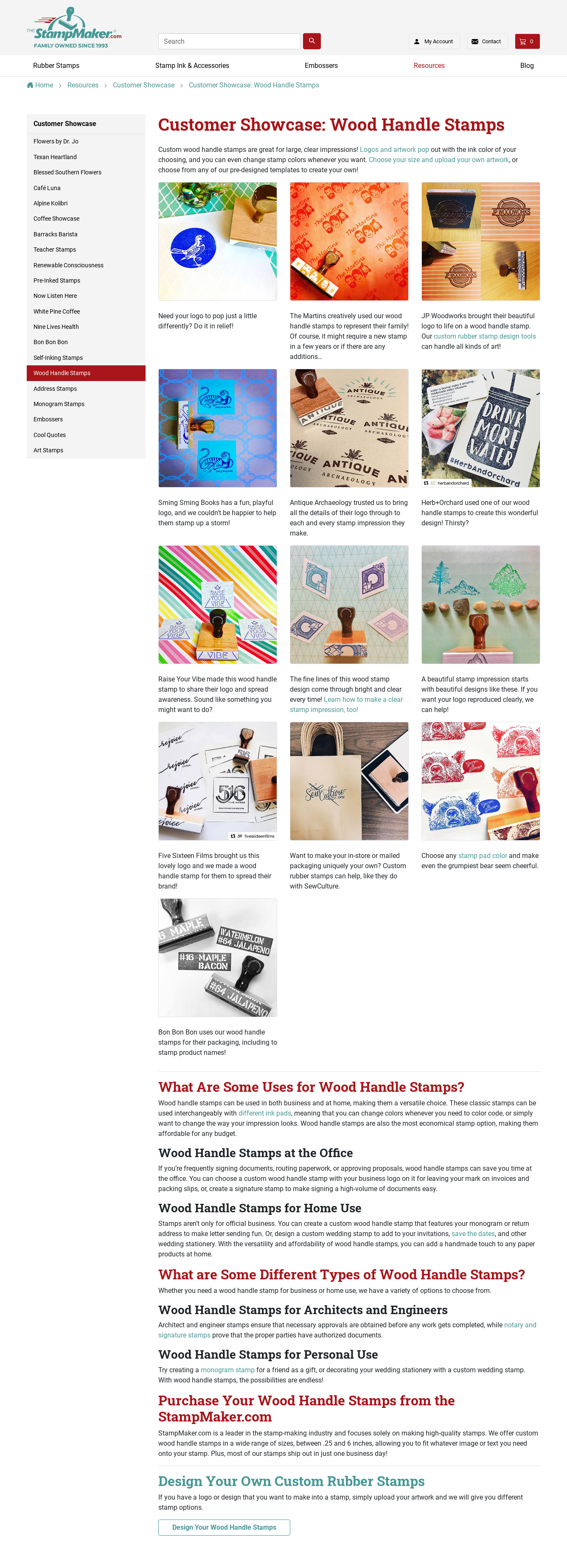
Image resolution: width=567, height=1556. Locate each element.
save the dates (473, 1234)
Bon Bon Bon (51, 342)
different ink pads (265, 1113)
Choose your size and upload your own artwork (439, 160)
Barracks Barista (56, 234)
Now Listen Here (55, 295)
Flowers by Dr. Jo (56, 141)
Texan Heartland (55, 157)
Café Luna (47, 188)
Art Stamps (48, 450)
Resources (429, 66)
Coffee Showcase (56, 218)
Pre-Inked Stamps (57, 280)
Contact (491, 41)
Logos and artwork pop (394, 150)
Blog (527, 66)
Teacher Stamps (55, 249)
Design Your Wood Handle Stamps (224, 1527)
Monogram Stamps (59, 404)
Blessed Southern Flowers (67, 172)
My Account (430, 40)
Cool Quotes (50, 435)
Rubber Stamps (56, 66)
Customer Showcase (65, 124)
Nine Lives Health (56, 326)
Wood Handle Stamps (62, 373)
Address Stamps (55, 388)
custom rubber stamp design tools (485, 336)
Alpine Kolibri (50, 203)
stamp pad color (482, 856)
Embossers (321, 66)
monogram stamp (228, 1370)
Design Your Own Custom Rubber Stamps (291, 1481)
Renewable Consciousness (69, 265)
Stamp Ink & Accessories (192, 66)
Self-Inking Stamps (58, 357)
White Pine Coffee (57, 311)
